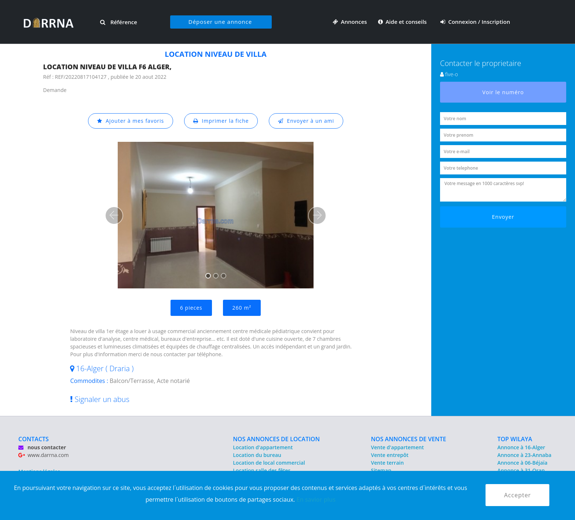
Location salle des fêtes (261, 470)
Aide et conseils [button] (403, 21)
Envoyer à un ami (306, 120)
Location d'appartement (263, 447)
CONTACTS (33, 439)
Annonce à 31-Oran (521, 470)
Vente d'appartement (397, 447)
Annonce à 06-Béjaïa (522, 462)
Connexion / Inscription (475, 21)
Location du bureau (257, 454)
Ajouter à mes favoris (130, 120)
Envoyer (503, 216)
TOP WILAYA (514, 439)
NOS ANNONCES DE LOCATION (276, 439)
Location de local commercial (269, 462)
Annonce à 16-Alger (521, 447)
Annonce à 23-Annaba (524, 454)
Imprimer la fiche (221, 120)
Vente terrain (387, 462)
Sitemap (381, 470)
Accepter (517, 495)
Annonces (350, 21)
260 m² (241, 307)
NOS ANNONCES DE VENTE (408, 439)
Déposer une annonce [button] (220, 21)
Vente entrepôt (390, 454)
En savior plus (316, 499)
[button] (114, 215)
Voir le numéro (503, 92)
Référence (118, 22)
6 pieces (191, 307)
